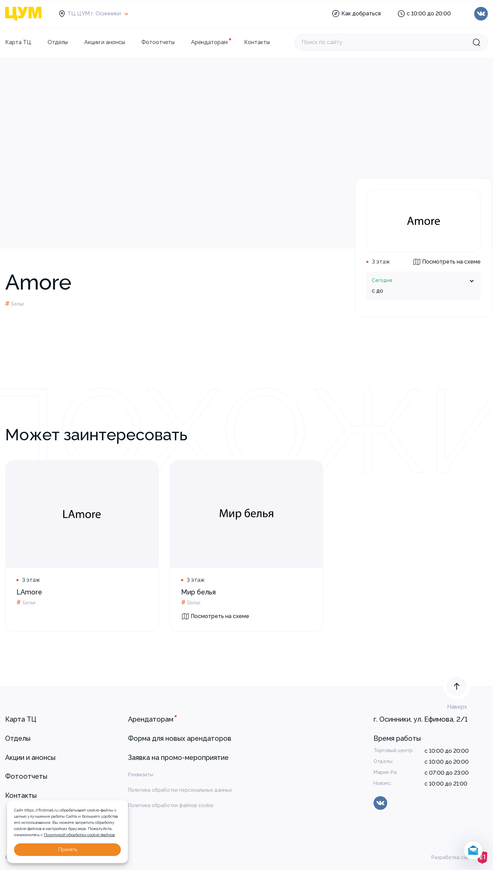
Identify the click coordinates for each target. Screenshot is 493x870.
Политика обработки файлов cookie (171, 805)
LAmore (29, 592)
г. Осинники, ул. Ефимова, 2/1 (421, 719)
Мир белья (198, 592)
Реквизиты (140, 774)
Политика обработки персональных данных (180, 790)
